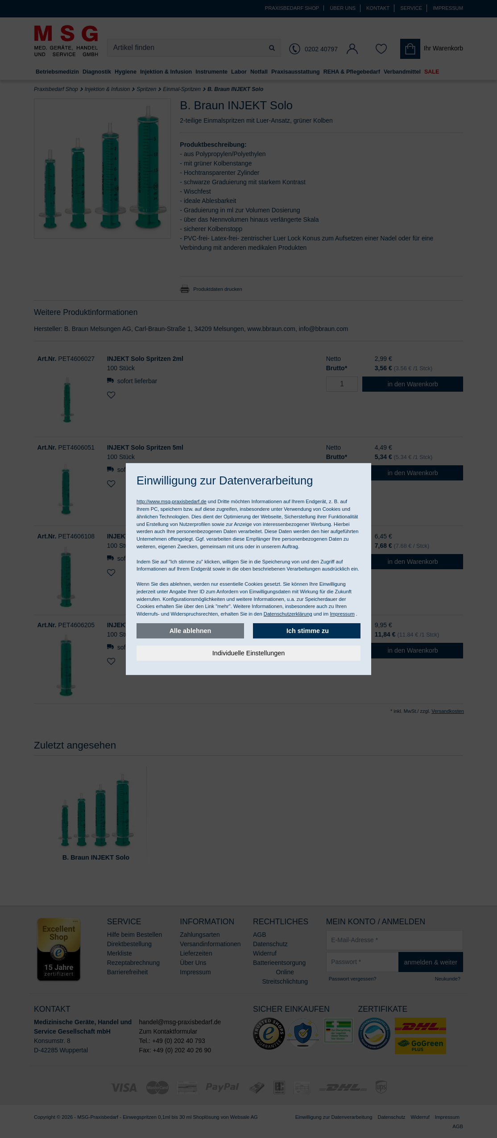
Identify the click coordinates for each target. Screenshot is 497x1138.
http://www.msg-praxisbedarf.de (172, 501)
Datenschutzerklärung (288, 614)
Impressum (342, 614)
